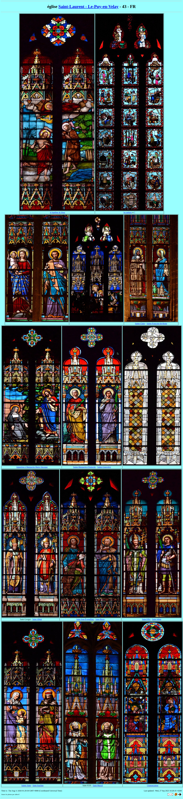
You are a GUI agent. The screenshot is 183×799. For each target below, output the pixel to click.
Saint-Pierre (100, 619)
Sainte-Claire (140, 324)
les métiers (128, 212)
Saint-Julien (156, 619)
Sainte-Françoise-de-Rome (157, 324)
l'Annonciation (152, 785)
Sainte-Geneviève (104, 467)
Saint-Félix (146, 619)
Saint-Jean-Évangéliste (85, 619)
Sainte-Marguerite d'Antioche (84, 467)
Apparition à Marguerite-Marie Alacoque (32, 467)
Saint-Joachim (38, 785)
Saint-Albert (37, 619)
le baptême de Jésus (57, 212)
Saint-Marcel (98, 785)
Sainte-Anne (26, 785)
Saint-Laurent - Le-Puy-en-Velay (88, 6)
